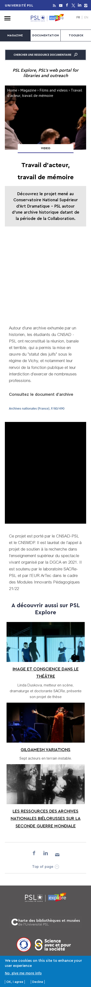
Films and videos (54, 91)
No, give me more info (23, 973)
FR (78, 18)
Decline (37, 981)
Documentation (45, 35)
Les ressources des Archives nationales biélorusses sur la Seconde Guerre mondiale (46, 818)
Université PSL (19, 5)
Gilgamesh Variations (45, 749)
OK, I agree (14, 981)
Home (12, 91)
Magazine (15, 35)
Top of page (42, 867)
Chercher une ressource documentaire (45, 55)
